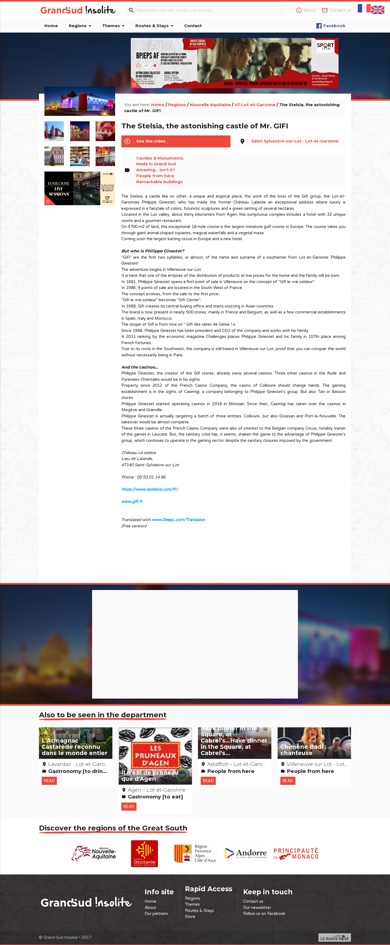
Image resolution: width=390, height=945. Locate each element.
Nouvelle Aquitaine (210, 99)
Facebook (331, 26)
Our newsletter (257, 906)
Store (190, 915)
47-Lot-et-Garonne (255, 99)
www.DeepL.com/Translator (178, 515)
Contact (193, 25)
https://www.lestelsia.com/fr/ (149, 485)
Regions (81, 26)
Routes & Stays (155, 26)
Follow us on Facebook (264, 912)
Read (49, 776)
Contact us (253, 900)
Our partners (156, 912)
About (150, 906)
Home (51, 25)
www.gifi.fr (131, 497)
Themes (114, 26)
